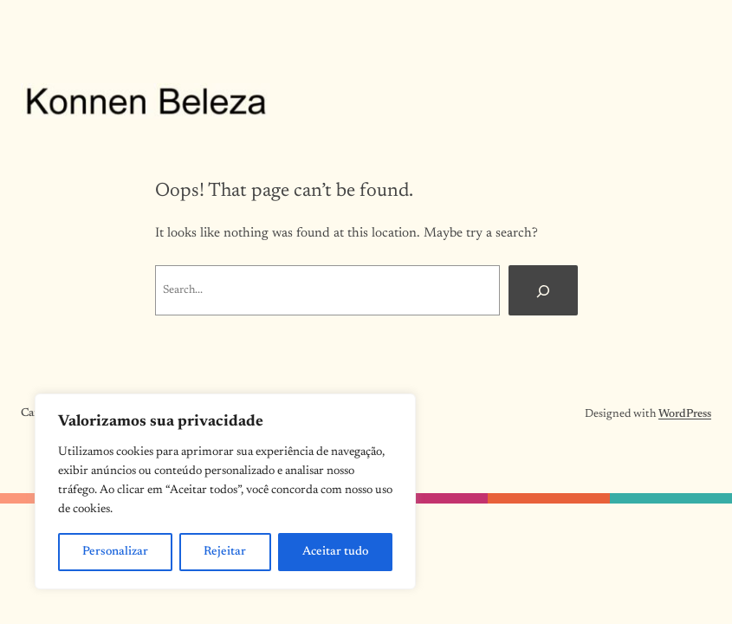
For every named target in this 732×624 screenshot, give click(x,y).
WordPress (684, 414)
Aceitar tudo (335, 552)
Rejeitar (225, 552)
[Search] (543, 290)
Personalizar (115, 552)
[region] (225, 491)
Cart (31, 413)
